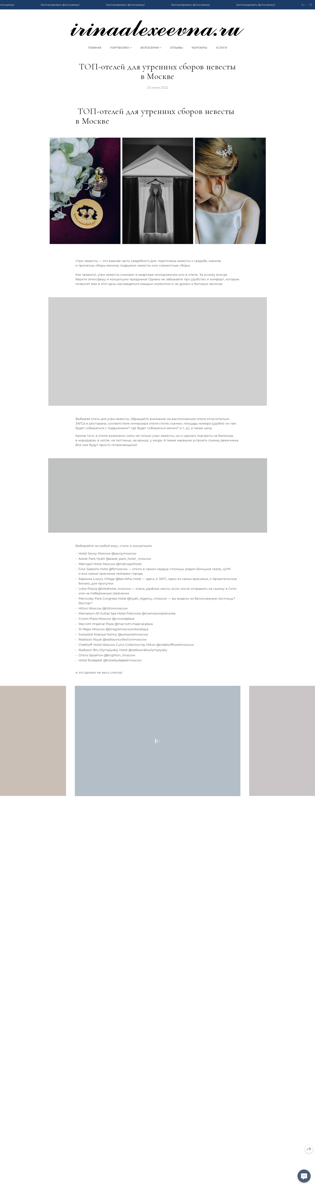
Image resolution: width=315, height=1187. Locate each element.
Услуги (221, 47)
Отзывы (176, 47)
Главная (94, 47)
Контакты (199, 47)
